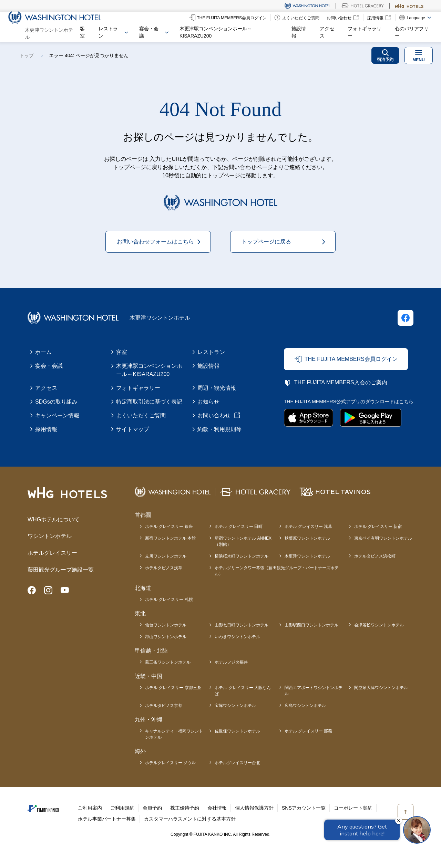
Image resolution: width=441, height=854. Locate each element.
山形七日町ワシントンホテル (241, 625)
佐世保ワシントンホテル (237, 731)
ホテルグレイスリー (52, 553)
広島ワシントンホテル (305, 705)
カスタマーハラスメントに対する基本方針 (190, 819)
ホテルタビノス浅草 (163, 567)
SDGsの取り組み (56, 402)
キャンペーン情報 (57, 415)
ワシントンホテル (50, 536)
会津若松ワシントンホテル (379, 625)
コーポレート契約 (353, 808)
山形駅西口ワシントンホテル (311, 625)
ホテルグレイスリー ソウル (170, 762)
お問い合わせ (213, 415)
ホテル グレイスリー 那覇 (308, 731)
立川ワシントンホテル (165, 556)
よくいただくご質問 (141, 415)
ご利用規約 (122, 808)
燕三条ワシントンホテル (168, 662)
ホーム (43, 352)
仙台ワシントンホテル (165, 625)
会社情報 (217, 808)
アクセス (327, 32)
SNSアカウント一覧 (304, 808)
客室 (82, 32)
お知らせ (208, 402)
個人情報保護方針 (254, 808)
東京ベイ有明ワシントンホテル (383, 538)
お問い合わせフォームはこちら (155, 241)
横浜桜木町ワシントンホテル (241, 556)
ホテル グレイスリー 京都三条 (173, 687)
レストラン (211, 352)
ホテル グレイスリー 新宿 (378, 526)
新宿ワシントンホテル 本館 (170, 538)
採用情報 (46, 429)
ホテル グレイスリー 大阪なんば (243, 690)
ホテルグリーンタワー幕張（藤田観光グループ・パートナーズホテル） (277, 570)
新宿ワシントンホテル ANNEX (243, 542)
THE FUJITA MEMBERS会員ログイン (351, 359)
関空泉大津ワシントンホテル (381, 687)
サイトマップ (132, 429)
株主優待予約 (184, 808)
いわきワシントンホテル (237, 636)
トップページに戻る (266, 241)
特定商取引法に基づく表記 (149, 402)
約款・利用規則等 (219, 429)
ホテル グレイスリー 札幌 (169, 599)
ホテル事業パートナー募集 (107, 819)
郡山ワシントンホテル (165, 636)
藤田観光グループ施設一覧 (61, 570)
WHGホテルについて (54, 519)
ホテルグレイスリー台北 (237, 762)
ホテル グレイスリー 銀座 (169, 526)
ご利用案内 (90, 808)
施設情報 (298, 32)
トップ (26, 55)
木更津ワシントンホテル (307, 556)
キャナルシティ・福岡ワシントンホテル (174, 734)
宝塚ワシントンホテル (235, 705)
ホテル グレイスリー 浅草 (308, 526)
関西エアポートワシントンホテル (313, 690)
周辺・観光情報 (216, 388)
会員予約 (152, 808)
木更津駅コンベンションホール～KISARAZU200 (216, 32)
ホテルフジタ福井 (231, 662)
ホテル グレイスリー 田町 (239, 526)
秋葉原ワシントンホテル (307, 538)
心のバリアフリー (412, 32)
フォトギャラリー (364, 32)
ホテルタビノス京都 (163, 705)
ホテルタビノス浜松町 (375, 556)
